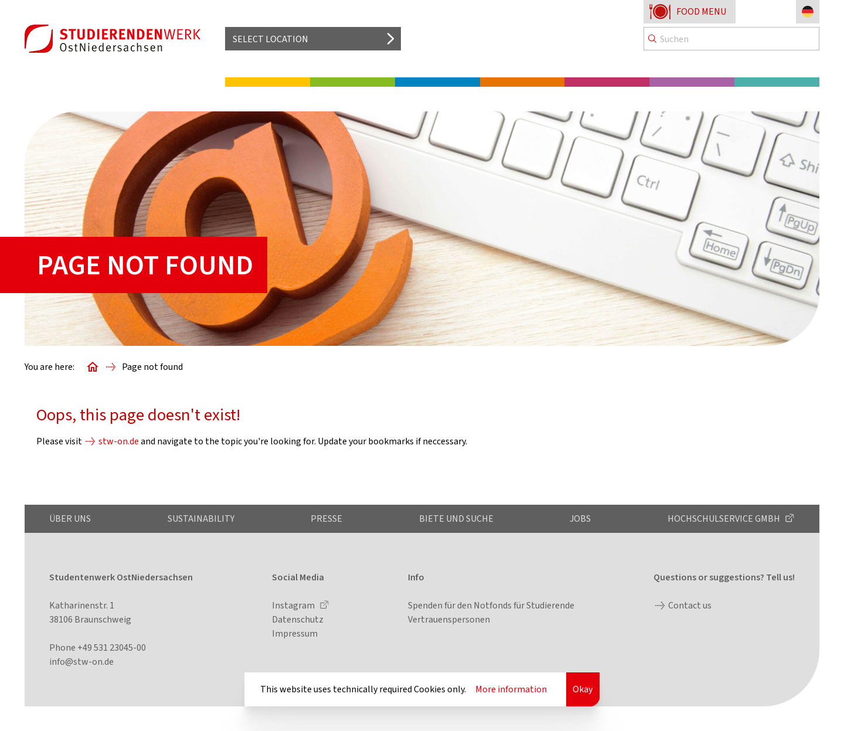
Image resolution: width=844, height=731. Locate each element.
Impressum (295, 633)
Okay (583, 689)
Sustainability (201, 518)
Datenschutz (298, 619)
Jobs (580, 518)
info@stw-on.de (81, 661)
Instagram (294, 605)
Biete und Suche (456, 518)
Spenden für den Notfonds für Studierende (491, 605)
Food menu (701, 11)
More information (511, 689)
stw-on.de (118, 441)
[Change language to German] (807, 11)
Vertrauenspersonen (449, 619)
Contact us (690, 605)
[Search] (731, 38)
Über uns (70, 518)
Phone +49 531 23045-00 (97, 647)
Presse (326, 518)
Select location (270, 39)
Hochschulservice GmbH (725, 518)
